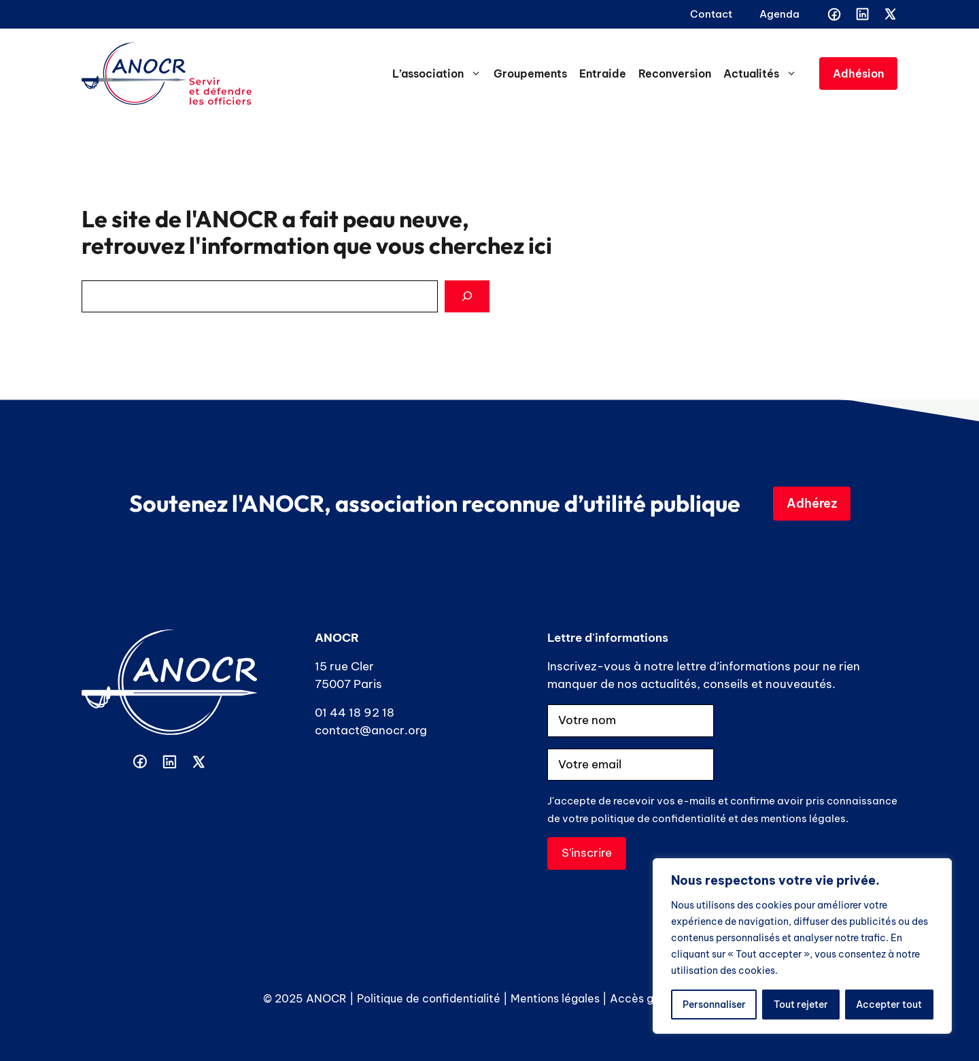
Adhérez (812, 503)
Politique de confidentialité (428, 998)
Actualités (763, 73)
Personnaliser (714, 1004)
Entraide (602, 73)
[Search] (467, 296)
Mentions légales (555, 998)
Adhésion (858, 73)
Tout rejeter (801, 1004)
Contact (711, 13)
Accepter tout (889, 1004)
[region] (802, 946)
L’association (439, 73)
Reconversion (674, 73)
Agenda (779, 13)
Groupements (530, 73)
